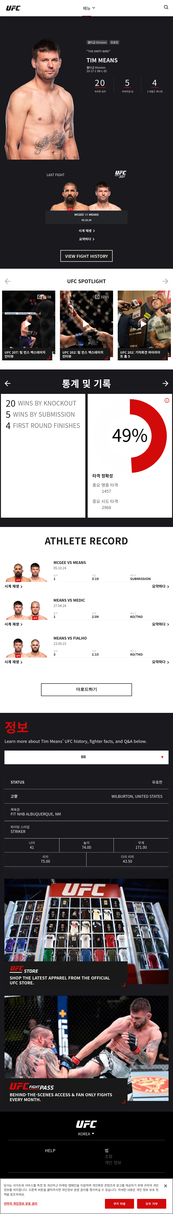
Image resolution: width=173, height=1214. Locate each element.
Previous (7, 281)
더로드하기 (86, 690)
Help (50, 1150)
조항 (108, 1156)
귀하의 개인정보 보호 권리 (20, 1203)
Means (79, 563)
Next (166, 281)
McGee (59, 563)
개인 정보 (113, 1162)
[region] (86, 1196)
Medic (79, 601)
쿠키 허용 (119, 1203)
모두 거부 (151, 1203)
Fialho (80, 639)
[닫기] (165, 1186)
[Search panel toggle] (166, 7)
